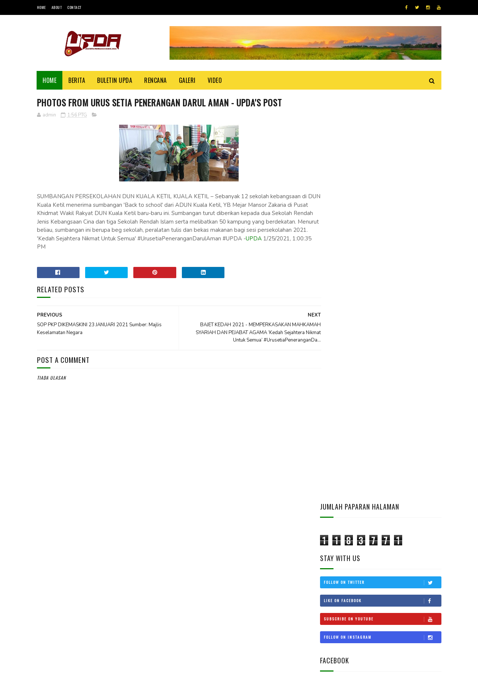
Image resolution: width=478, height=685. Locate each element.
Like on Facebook (382, 194)
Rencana (156, 80)
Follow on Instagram (382, 231)
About (57, 7)
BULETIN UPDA (115, 80)
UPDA (68, 247)
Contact (74, 7)
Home (41, 7)
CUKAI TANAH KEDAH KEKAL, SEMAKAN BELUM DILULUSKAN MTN (398, 453)
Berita (77, 80)
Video (215, 80)
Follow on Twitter (382, 176)
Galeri (187, 80)
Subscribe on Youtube (382, 212)
